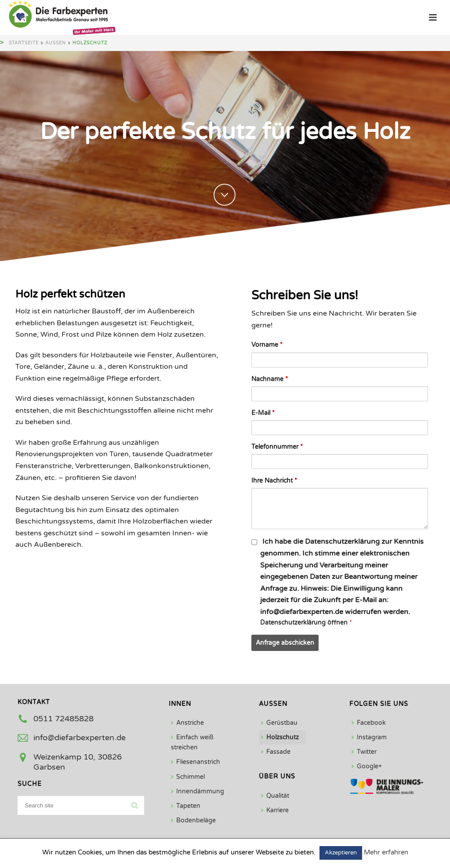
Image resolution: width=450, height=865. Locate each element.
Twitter (364, 752)
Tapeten (185, 806)
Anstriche (187, 723)
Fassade (275, 752)
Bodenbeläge (193, 820)
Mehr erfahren (386, 852)
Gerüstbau (279, 723)
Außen (55, 43)
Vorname (267, 345)
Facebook (369, 723)
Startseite (24, 43)
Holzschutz (280, 737)
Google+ (367, 766)
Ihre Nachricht (274, 480)
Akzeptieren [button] (341, 852)
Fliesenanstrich (195, 762)
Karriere (275, 810)
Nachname (269, 379)
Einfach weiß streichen (192, 742)
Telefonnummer (277, 447)
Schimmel (188, 777)
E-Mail (263, 413)
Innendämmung (197, 791)
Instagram (369, 737)
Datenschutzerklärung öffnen (304, 622)
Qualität (275, 796)
